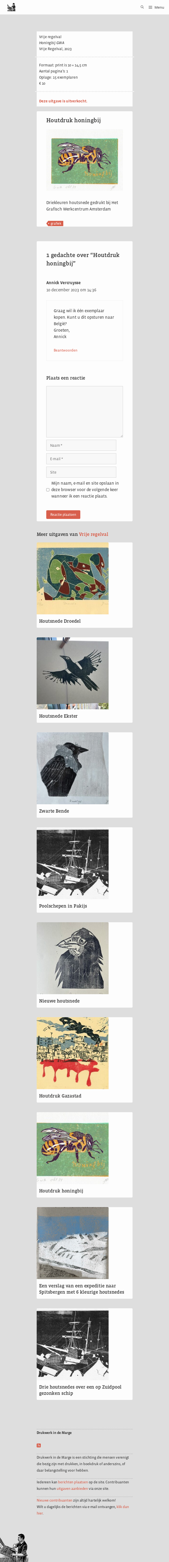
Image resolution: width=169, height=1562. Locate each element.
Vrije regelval (93, 534)
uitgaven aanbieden (72, 1488)
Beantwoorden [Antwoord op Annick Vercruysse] (65, 350)
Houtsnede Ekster (58, 716)
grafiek (56, 223)
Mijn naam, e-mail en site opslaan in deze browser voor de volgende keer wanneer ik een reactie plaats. (85, 490)
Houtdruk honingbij (61, 1190)
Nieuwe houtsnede (59, 1001)
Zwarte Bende (54, 811)
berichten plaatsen (73, 1482)
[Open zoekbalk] (141, 7)
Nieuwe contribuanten (55, 1500)
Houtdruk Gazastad (60, 1095)
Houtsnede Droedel (60, 621)
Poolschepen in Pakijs (63, 906)
